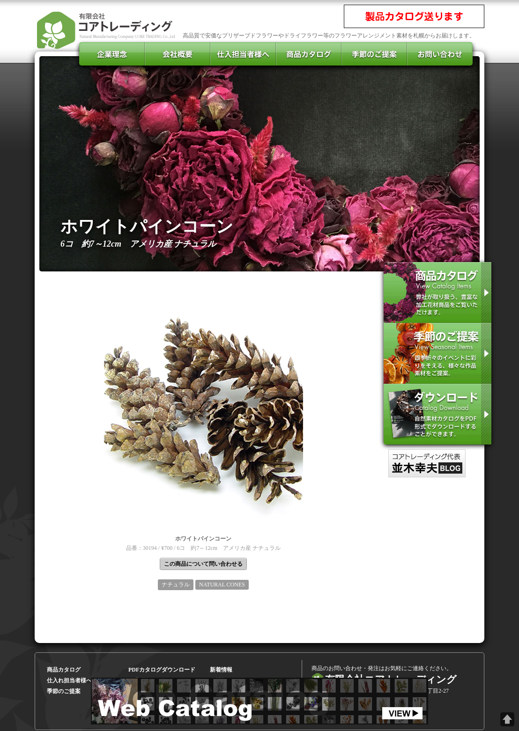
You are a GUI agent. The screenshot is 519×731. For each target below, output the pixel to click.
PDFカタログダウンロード (161, 669)
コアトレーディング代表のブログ (427, 463)
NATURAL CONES (222, 584)
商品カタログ (308, 54)
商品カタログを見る (437, 292)
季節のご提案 (437, 353)
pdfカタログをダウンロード (437, 414)
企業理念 (112, 54)
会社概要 (177, 54)
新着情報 (221, 669)
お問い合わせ (440, 54)
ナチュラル (176, 584)
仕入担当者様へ (243, 54)
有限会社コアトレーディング (107, 28)
